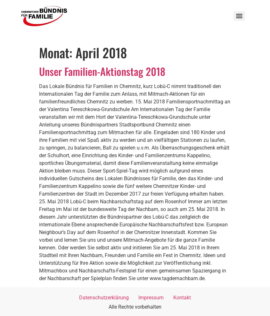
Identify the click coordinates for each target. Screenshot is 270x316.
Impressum (151, 298)
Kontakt (182, 298)
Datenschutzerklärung (104, 298)
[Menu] (239, 16)
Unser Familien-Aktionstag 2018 (102, 71)
